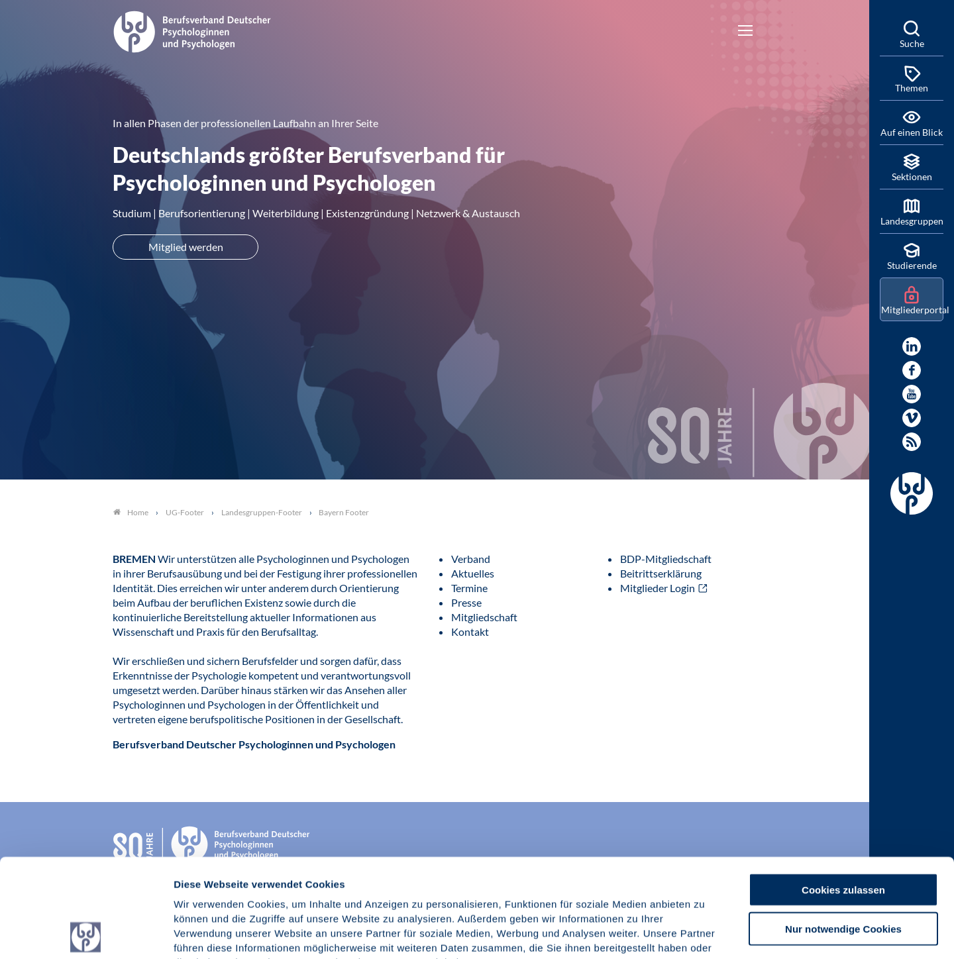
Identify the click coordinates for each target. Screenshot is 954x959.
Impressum (202, 879)
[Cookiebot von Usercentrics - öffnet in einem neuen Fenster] (86, 933)
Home (130, 512)
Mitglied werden (185, 246)
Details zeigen (705, 932)
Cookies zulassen (843, 791)
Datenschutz (271, 879)
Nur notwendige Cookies (843, 830)
